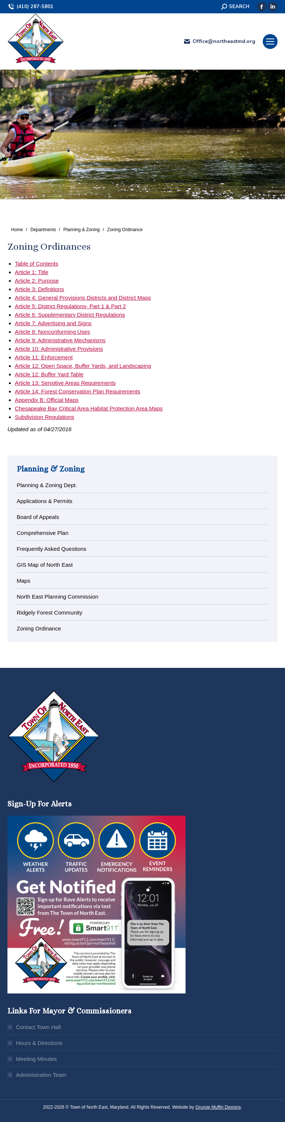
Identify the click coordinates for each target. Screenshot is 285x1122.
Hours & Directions (39, 1043)
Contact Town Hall (38, 1027)
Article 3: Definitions (39, 289)
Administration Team (41, 1075)
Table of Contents (36, 263)
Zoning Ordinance (39, 628)
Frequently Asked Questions (51, 549)
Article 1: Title (31, 272)
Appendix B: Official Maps (46, 400)
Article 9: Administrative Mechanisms (60, 340)
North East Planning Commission (57, 596)
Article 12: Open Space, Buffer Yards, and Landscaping (83, 366)
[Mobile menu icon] (270, 41)
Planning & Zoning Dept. (47, 485)
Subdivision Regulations (44, 417)
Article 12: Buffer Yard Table (49, 374)
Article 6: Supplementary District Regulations (70, 315)
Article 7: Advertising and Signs (53, 323)
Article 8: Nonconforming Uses (52, 332)
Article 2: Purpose (37, 280)
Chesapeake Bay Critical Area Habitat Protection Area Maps (89, 408)
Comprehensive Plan (42, 533)
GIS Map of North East (45, 565)
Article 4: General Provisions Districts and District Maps (83, 297)
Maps (23, 580)
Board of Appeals (38, 517)
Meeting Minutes (36, 1059)
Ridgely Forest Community (49, 612)
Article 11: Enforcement (44, 357)
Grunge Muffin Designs (218, 1107)
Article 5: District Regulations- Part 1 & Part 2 (70, 306)
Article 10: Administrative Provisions (59, 349)
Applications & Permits (44, 501)
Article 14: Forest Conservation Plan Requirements (77, 391)
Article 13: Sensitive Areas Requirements (65, 383)
